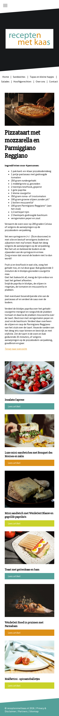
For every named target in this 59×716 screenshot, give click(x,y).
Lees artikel (14, 406)
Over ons (40, 81)
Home (5, 76)
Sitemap (34, 711)
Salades (5, 81)
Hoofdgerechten (22, 81)
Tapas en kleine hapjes (42, 76)
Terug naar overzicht (16, 348)
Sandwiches (19, 76)
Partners (23, 711)
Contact (53, 81)
